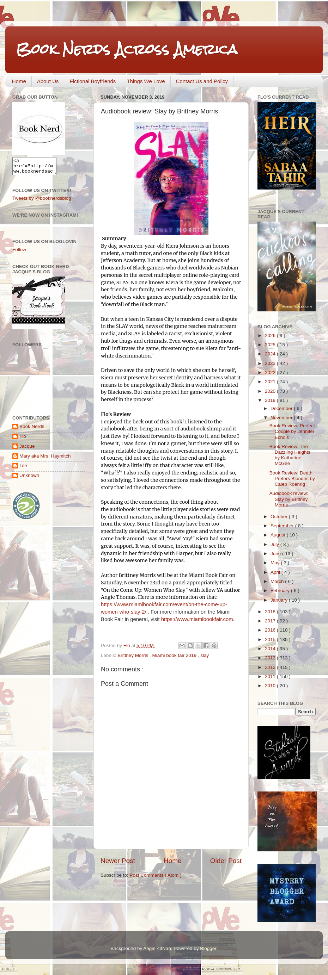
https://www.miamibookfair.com (197, 619)
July (275, 544)
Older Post (226, 860)
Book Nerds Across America (126, 49)
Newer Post (118, 860)
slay (204, 655)
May (276, 562)
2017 (271, 620)
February (281, 590)
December (282, 408)
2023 (271, 363)
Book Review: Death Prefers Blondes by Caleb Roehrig (292, 478)
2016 (271, 630)
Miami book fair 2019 (175, 655)
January (280, 600)
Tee (23, 468)
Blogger (208, 948)
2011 (271, 676)
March (278, 581)
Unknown (29, 478)
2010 (271, 685)
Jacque (27, 449)
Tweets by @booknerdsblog (41, 201)
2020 (271, 391)
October (280, 516)
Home (19, 81)
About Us (48, 81)
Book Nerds (31, 429)
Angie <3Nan (157, 948)
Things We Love (146, 81)
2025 (271, 344)
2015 (271, 639)
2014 (271, 648)
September (283, 525)
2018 (271, 611)
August (279, 535)
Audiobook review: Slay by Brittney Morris (288, 499)
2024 (271, 353)
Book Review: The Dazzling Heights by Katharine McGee (289, 455)
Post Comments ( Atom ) (156, 875)
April (276, 572)
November (282, 417)
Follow (19, 252)
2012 (271, 667)
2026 (271, 335)
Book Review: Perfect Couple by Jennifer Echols (292, 431)
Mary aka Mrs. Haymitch (45, 459)
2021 (271, 381)
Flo (22, 439)
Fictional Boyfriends (92, 81)
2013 (271, 657)
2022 (271, 372)
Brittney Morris (133, 655)
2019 (271, 400)
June (276, 553)
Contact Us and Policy (202, 81)
